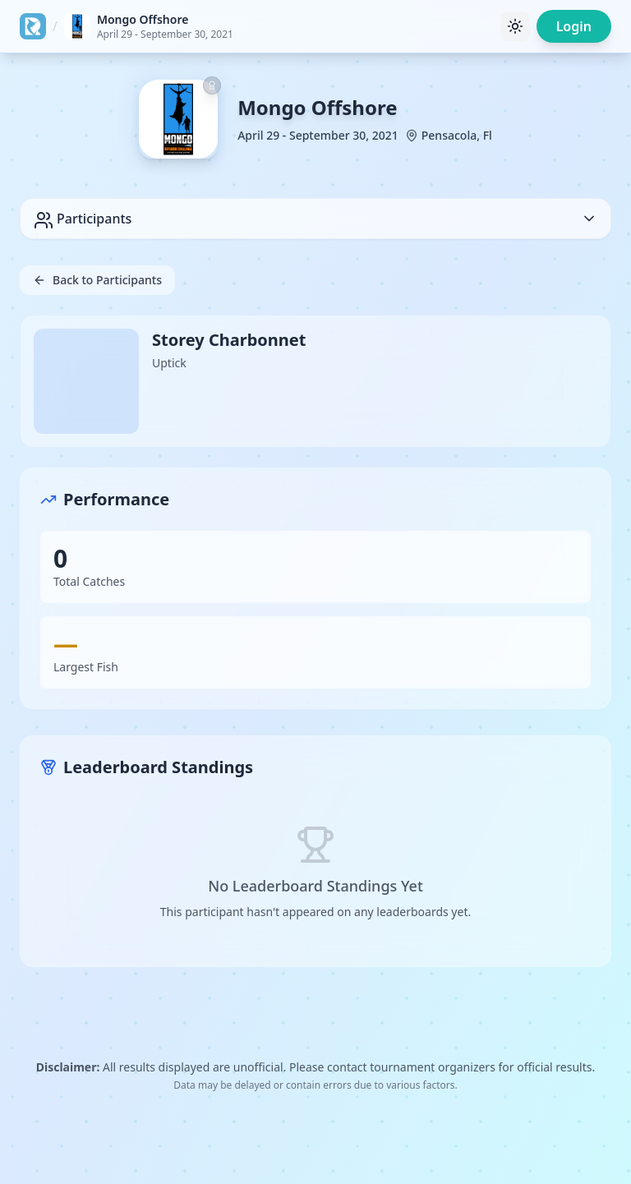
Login (574, 26)
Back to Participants (97, 280)
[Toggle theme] (515, 26)
